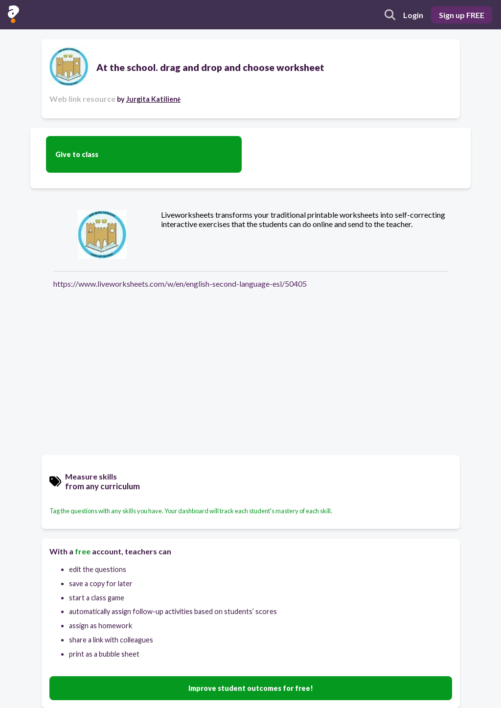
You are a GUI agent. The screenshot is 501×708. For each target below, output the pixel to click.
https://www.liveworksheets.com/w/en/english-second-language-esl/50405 (180, 283)
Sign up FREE (461, 15)
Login (413, 15)
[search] (390, 14)
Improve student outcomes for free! (250, 688)
